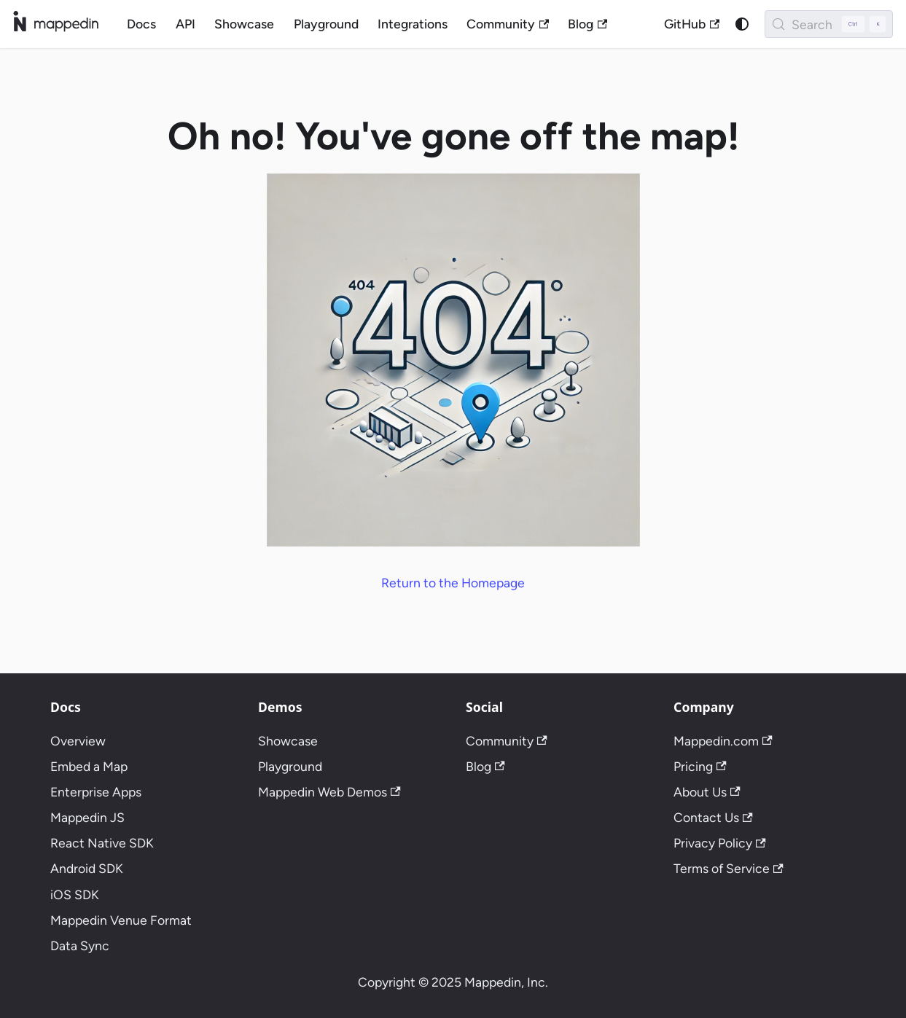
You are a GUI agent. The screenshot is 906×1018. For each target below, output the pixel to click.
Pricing (700, 766)
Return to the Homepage (453, 582)
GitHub (691, 23)
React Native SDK (102, 842)
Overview (78, 740)
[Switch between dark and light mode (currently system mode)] (741, 23)
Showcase (244, 23)
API (185, 23)
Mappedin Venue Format (121, 920)
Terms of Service (728, 868)
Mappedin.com (723, 740)
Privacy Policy (719, 842)
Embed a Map (89, 766)
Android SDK (86, 868)
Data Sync (79, 945)
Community (507, 23)
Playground (326, 23)
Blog (587, 23)
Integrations (413, 23)
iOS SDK (74, 894)
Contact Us (713, 817)
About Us (707, 791)
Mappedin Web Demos (329, 791)
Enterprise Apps (95, 791)
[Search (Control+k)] (829, 24)
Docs (141, 23)
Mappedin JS (87, 817)
